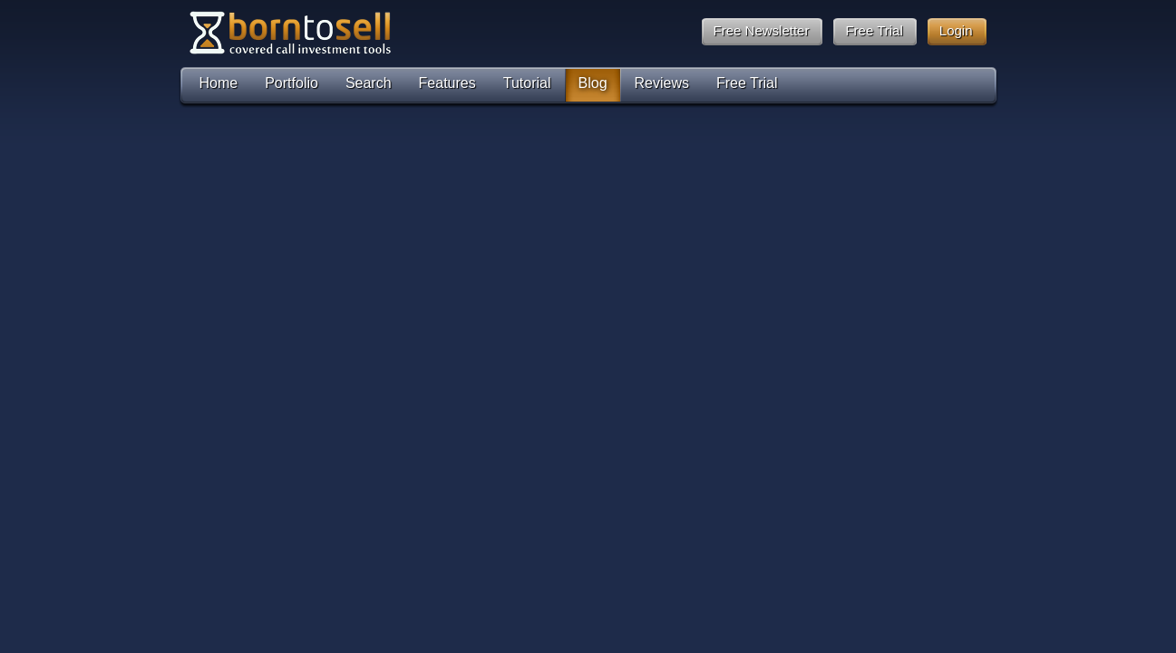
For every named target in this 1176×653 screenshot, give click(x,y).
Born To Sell (289, 32)
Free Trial (747, 83)
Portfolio (291, 83)
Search (368, 83)
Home (218, 83)
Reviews (662, 83)
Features (447, 83)
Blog (592, 83)
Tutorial (527, 83)
